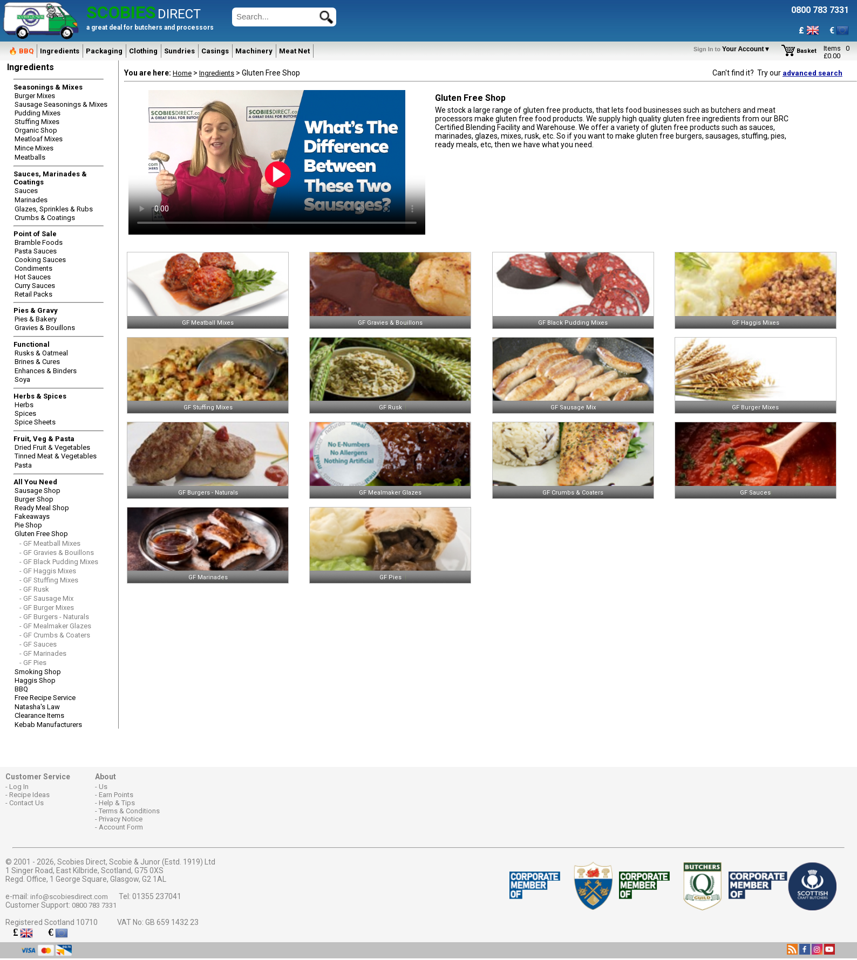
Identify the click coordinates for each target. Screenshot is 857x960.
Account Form (121, 827)
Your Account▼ (733, 49)
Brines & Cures (37, 362)
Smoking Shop (38, 672)
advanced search (812, 73)
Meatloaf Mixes (39, 139)
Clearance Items (39, 715)
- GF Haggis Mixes (47, 571)
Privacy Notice (120, 819)
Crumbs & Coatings (45, 218)
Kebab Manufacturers (48, 725)
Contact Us (26, 803)
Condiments (33, 268)
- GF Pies (32, 663)
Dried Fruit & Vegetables (52, 447)
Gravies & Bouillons (45, 328)
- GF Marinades (42, 653)
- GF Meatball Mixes (49, 543)
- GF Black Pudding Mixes (58, 562)
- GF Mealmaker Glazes (55, 626)
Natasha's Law (37, 707)
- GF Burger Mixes (46, 608)
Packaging (104, 51)
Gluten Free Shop (41, 534)
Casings (215, 51)
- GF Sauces (38, 644)
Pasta (23, 465)
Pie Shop (28, 525)
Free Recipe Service (45, 698)
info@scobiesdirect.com (69, 897)
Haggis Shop (35, 680)
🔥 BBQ (21, 51)
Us (103, 787)
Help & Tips (117, 803)
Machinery (254, 51)
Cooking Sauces (40, 260)
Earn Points (116, 795)
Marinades (31, 200)
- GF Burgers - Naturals (54, 617)
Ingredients (59, 51)
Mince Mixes (34, 148)
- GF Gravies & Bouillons (56, 552)
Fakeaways (32, 516)
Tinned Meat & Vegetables (56, 456)
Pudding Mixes (37, 113)
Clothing (143, 51)
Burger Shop (34, 499)
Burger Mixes (35, 96)
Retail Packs (33, 294)
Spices (25, 413)
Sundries (179, 51)
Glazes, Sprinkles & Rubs (54, 209)
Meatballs (30, 157)
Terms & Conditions (129, 811)
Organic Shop (36, 130)
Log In (19, 787)
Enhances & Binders (46, 371)
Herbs (24, 405)
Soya (22, 379)
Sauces (26, 191)
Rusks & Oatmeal (41, 353)
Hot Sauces (33, 277)
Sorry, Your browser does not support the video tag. (276, 162)
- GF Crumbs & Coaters (54, 635)
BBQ (21, 689)
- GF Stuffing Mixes (48, 580)
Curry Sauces (35, 286)
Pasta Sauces (36, 251)
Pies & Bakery (36, 319)
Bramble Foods (39, 242)
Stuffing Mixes (37, 122)
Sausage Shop (37, 490)
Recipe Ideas (29, 795)
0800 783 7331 (94, 905)
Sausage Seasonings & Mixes (61, 104)
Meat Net (294, 51)
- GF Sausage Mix (46, 598)
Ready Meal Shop (42, 508)
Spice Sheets (35, 422)
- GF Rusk (34, 589)
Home (182, 73)
